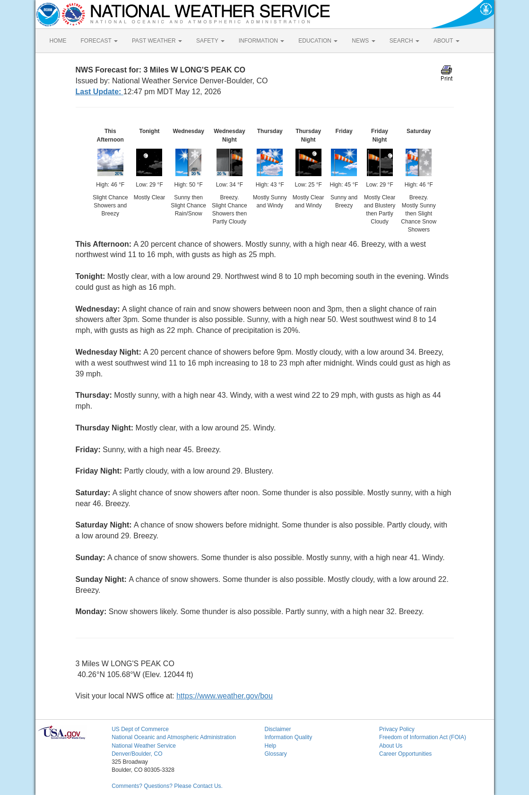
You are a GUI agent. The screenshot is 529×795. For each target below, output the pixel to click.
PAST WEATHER (157, 40)
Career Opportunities (405, 753)
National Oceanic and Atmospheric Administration (174, 737)
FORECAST (99, 40)
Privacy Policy (397, 729)
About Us (390, 745)
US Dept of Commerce (140, 729)
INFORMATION (261, 40)
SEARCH (404, 40)
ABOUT (446, 40)
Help (270, 745)
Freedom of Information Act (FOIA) (422, 737)
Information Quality (288, 737)
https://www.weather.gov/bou (224, 696)
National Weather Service (144, 745)
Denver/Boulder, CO (137, 753)
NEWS (363, 40)
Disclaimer (277, 729)
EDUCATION (318, 40)
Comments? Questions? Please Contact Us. (167, 786)
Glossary (275, 753)
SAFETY (210, 40)
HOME (58, 40)
